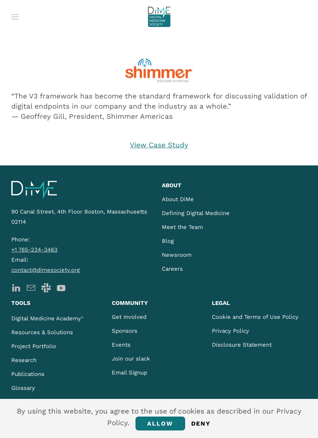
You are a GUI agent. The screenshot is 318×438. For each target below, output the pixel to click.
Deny (201, 423)
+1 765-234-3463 (34, 249)
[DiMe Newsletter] (31, 287)
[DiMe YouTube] (61, 287)
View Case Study (159, 145)
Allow (160, 423)
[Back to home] (159, 17)
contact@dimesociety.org (45, 270)
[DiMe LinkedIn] (16, 287)
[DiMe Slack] (46, 287)
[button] (15, 17)
